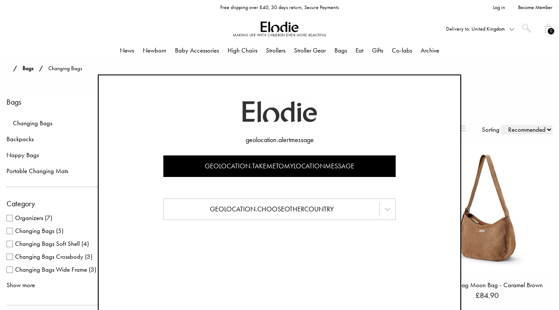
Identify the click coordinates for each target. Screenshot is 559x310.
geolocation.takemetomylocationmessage (279, 165)
